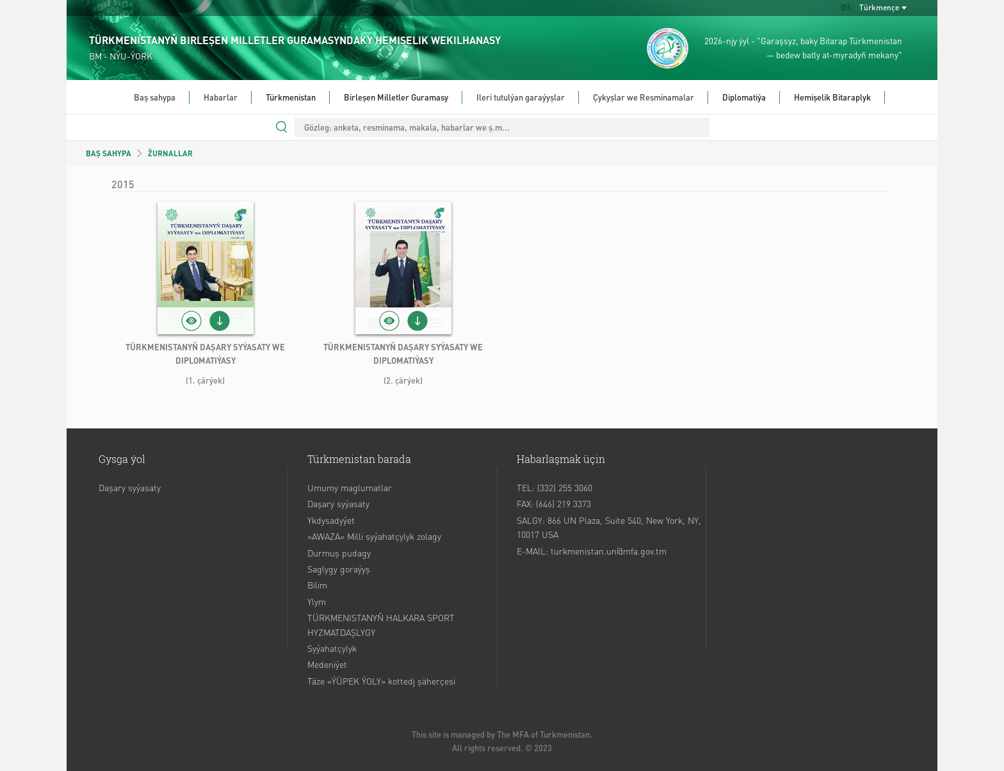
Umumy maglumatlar (349, 487)
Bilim (317, 584)
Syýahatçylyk (332, 648)
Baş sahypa (154, 97)
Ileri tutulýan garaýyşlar (520, 97)
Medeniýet (327, 664)
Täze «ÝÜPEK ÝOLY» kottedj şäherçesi (381, 680)
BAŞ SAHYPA (108, 153)
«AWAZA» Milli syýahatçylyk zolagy (374, 536)
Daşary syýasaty (130, 487)
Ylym (316, 601)
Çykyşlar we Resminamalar (643, 97)
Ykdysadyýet (331, 520)
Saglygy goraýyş (338, 568)
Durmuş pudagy (339, 552)
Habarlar (221, 97)
